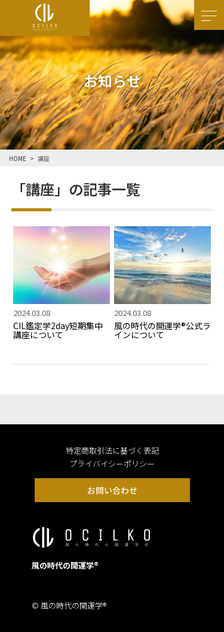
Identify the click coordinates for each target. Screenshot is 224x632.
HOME (17, 158)
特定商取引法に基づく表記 (112, 450)
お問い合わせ (112, 490)
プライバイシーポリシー (112, 463)
